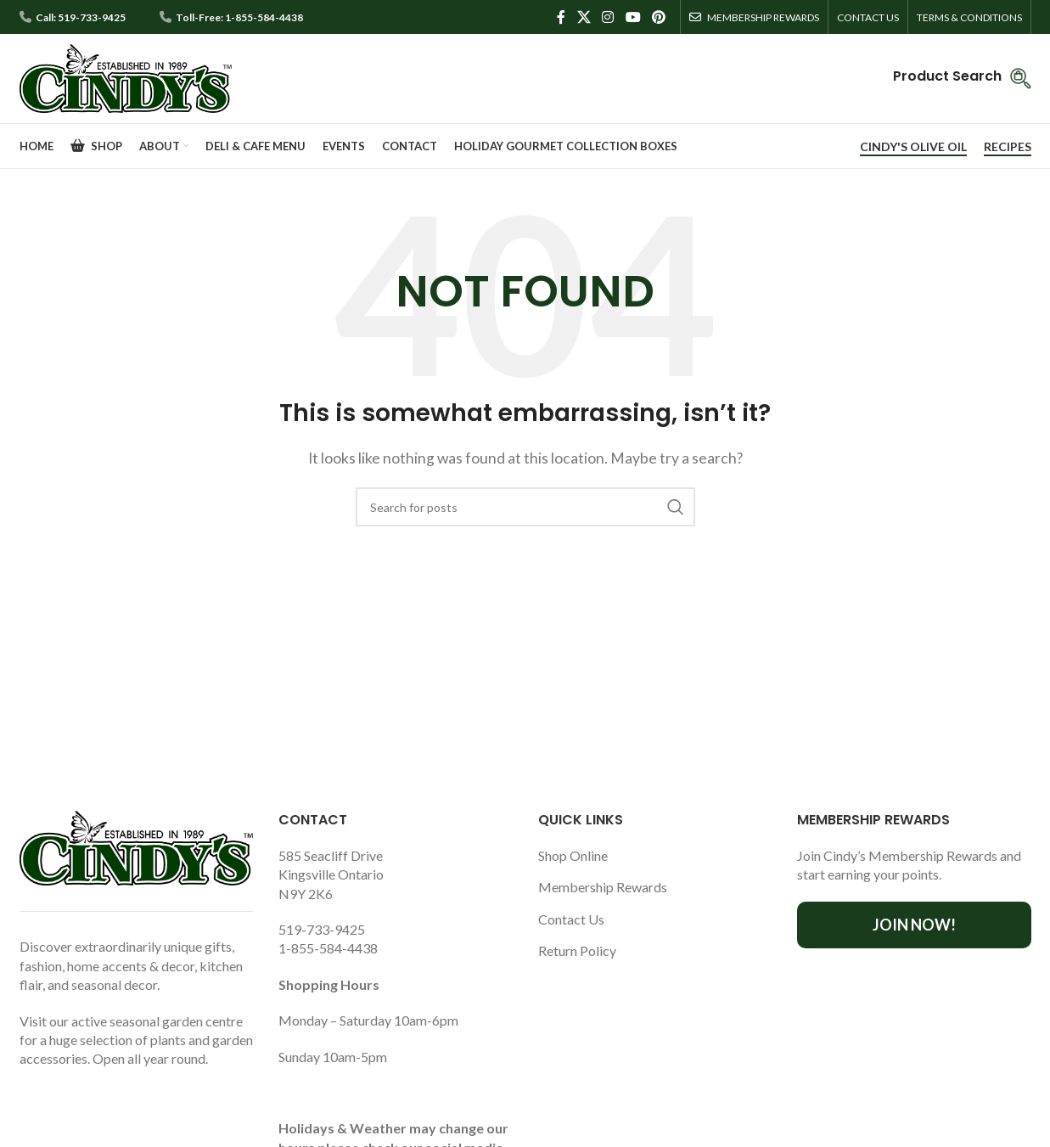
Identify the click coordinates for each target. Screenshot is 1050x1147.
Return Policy (577, 950)
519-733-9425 (321, 929)
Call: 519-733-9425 (81, 18)
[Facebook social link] (561, 17)
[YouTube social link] (633, 17)
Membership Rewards (602, 887)
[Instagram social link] (608, 17)
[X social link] (583, 17)
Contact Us (571, 919)
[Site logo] (126, 77)
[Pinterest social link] (658, 17)
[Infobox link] (962, 78)
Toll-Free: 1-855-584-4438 (239, 18)
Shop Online (573, 855)
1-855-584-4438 (328, 948)
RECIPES (1007, 147)
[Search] (525, 506)
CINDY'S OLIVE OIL (913, 147)
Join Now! (914, 924)
